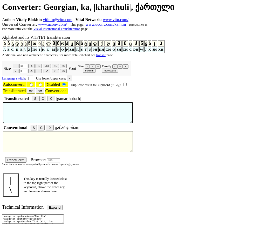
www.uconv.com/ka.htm (106, 24)
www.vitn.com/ (115, 19)
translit (101, 55)
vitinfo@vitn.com (57, 19)
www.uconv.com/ (52, 24)
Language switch (13, 78)
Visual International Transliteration (56, 29)
